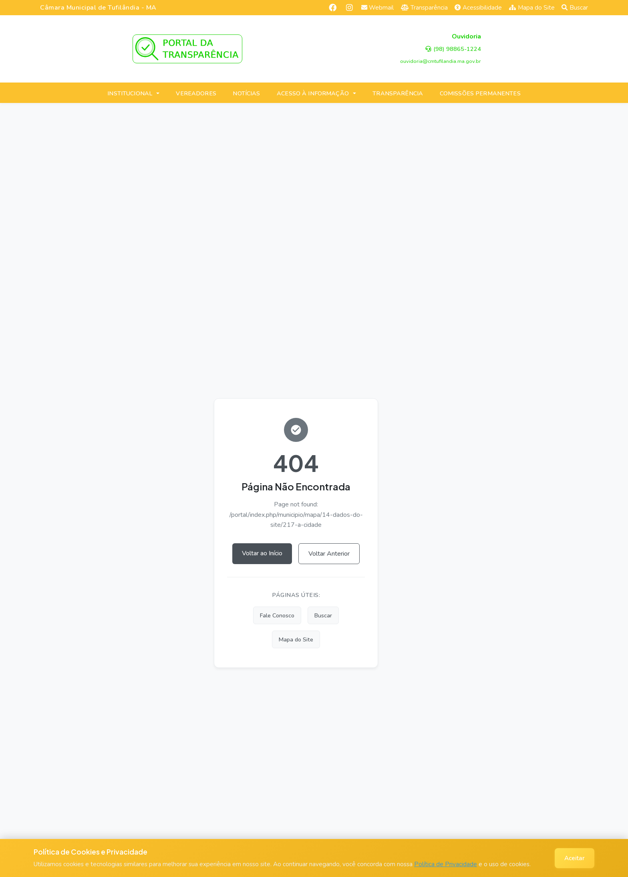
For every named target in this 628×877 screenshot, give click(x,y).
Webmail (377, 8)
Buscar (575, 8)
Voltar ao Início (262, 553)
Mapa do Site (532, 8)
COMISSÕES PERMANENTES (480, 93)
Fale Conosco (277, 615)
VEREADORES (196, 93)
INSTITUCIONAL (129, 93)
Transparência (424, 8)
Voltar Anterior (329, 553)
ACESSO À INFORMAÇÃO (313, 93)
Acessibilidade (478, 8)
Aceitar (574, 858)
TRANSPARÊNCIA (397, 93)
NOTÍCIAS (246, 93)
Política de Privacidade (445, 864)
